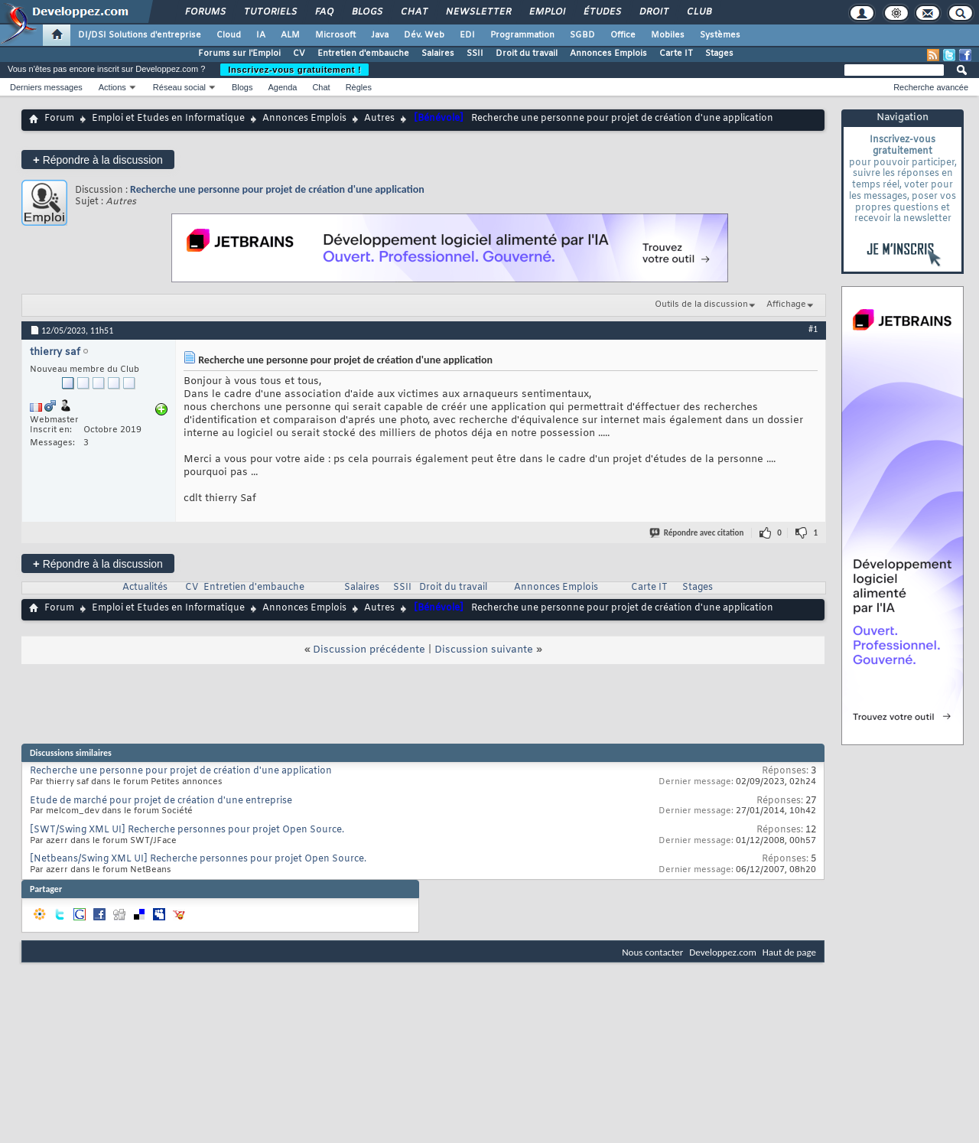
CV (299, 53)
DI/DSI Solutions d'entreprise (139, 35)
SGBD (582, 35)
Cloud (228, 35)
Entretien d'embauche (363, 53)
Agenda (282, 87)
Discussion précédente (369, 649)
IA (260, 35)
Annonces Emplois (608, 53)
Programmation (522, 35)
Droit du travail (527, 53)
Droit (653, 12)
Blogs (366, 12)
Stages (719, 53)
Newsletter (478, 12)
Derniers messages (46, 87)
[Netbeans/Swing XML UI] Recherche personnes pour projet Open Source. (198, 859)
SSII (475, 53)
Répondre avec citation (697, 533)
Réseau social (179, 87)
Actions (112, 87)
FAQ (323, 12)
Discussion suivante (483, 649)
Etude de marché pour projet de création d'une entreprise (161, 801)
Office (623, 35)
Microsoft (335, 35)
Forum (59, 118)
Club (698, 12)
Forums (204, 12)
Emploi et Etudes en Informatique (168, 118)
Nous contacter (652, 952)
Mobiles (668, 35)
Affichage (786, 304)
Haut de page (789, 952)
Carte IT (676, 53)
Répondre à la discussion (98, 159)
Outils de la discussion (701, 304)
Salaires (437, 53)
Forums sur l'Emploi (239, 53)
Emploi (546, 12)
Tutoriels (270, 12)
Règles (359, 87)
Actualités (145, 587)
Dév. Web (424, 35)
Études (601, 12)
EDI (467, 35)
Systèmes (720, 35)
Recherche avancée (930, 87)
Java (380, 35)
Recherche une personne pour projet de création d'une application (277, 189)
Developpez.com (722, 952)
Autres (379, 118)
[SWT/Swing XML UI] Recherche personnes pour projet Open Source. (187, 830)
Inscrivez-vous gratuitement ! (294, 69)
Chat (413, 12)
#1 (813, 329)
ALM (290, 35)
